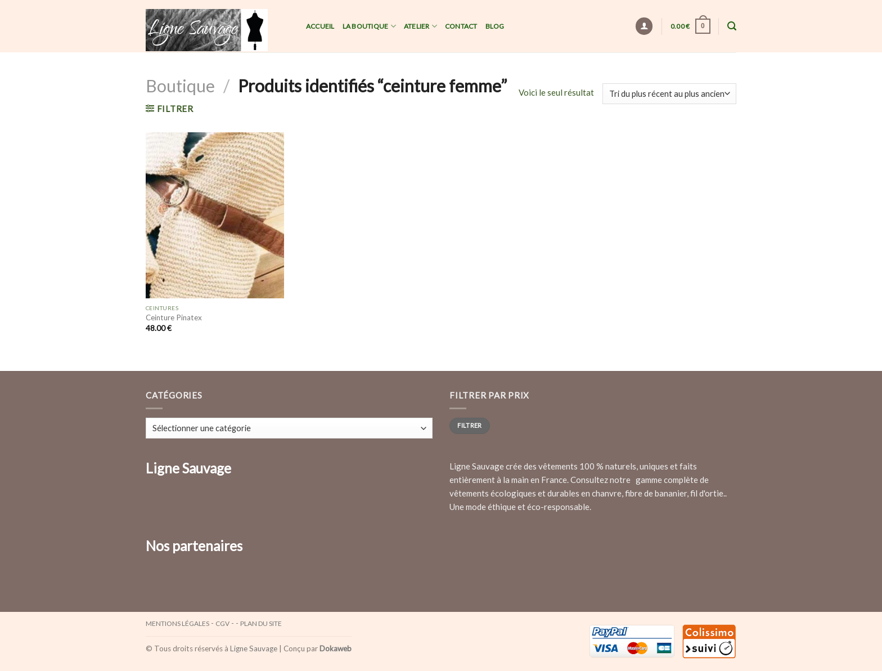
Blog (495, 26)
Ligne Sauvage (253, 648)
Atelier (420, 26)
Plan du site (261, 623)
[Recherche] (731, 26)
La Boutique (369, 26)
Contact (461, 26)
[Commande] (669, 93)
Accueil (320, 26)
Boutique (180, 85)
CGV (222, 623)
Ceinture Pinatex (174, 317)
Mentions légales (177, 623)
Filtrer (469, 425)
